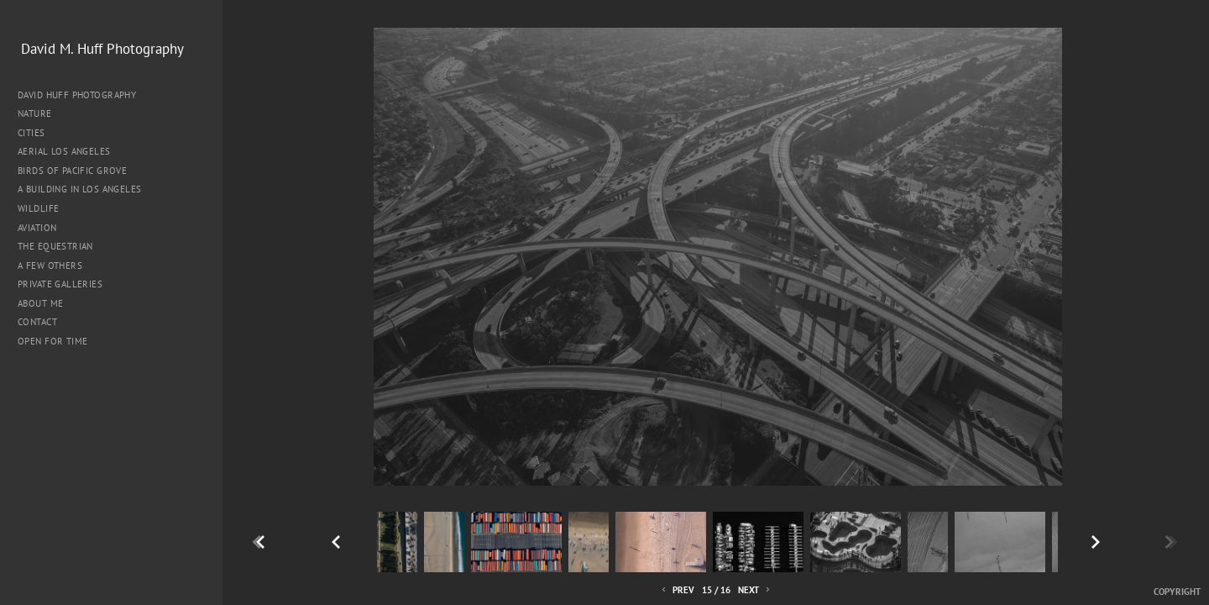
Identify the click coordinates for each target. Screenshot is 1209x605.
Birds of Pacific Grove (72, 170)
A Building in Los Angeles (80, 189)
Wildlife (38, 208)
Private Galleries (60, 284)
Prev (676, 590)
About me (40, 303)
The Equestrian (55, 246)
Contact (37, 322)
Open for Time (52, 341)
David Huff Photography (77, 95)
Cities (37, 133)
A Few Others (50, 265)
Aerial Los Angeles (64, 151)
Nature (41, 113)
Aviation (37, 228)
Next (755, 590)
